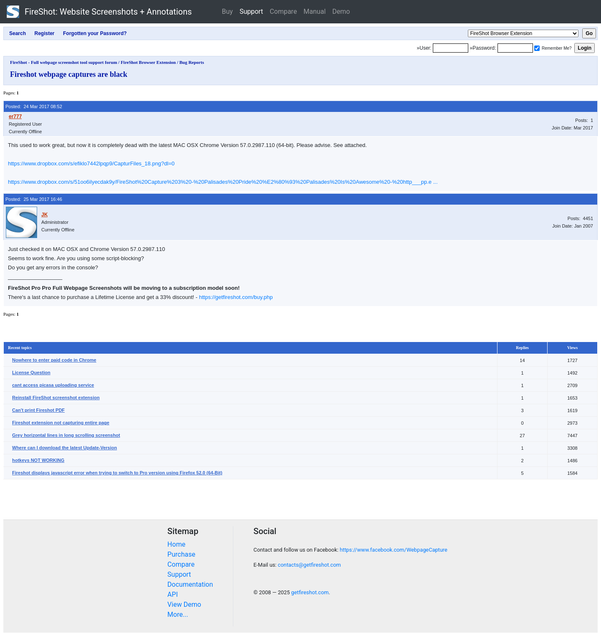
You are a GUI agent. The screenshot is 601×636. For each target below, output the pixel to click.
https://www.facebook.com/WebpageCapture (393, 550)
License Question (31, 372)
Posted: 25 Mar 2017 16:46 (33, 199)
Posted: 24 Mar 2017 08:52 (33, 106)
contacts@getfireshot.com (309, 565)
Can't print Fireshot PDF (38, 410)
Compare (283, 11)
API (172, 594)
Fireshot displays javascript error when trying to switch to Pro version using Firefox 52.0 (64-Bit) (117, 472)
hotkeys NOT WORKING (38, 460)
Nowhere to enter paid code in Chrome (54, 359)
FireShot (99, 11)
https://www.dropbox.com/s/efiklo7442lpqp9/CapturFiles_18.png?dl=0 (91, 163)
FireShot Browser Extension (148, 62)
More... (177, 614)
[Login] (450, 48)
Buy (227, 11)
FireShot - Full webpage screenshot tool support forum (63, 62)
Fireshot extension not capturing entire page (60, 422)
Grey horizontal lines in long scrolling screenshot (66, 435)
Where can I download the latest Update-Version (64, 447)
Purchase (181, 554)
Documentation (190, 584)
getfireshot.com (310, 592)
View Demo (184, 604)
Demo (341, 11)
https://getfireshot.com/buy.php (236, 297)
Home (176, 544)
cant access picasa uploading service (53, 385)
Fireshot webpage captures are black (68, 74)
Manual (314, 11)
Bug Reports (191, 62)
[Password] (515, 48)
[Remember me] (537, 48)
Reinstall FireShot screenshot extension (56, 397)
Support (251, 11)
